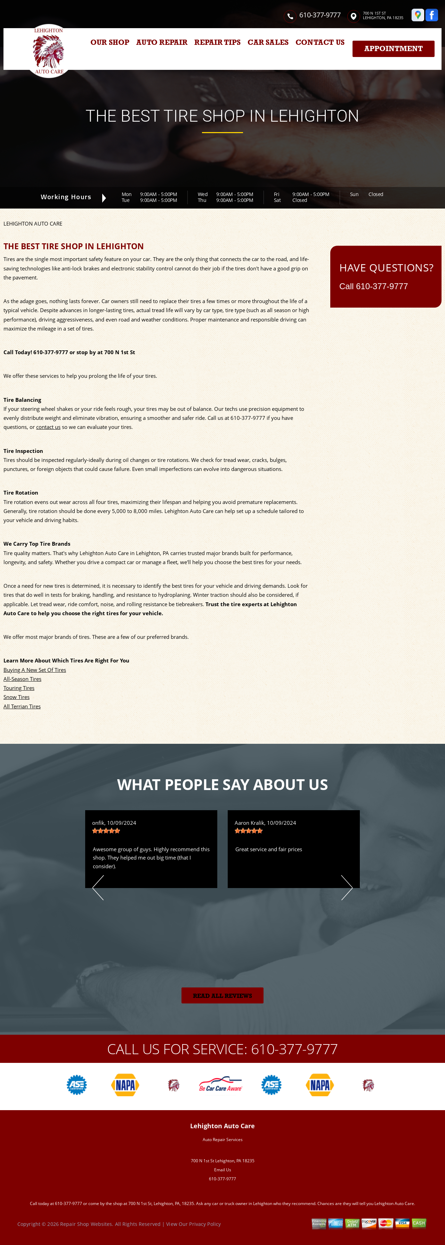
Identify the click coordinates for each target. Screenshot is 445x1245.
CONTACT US (320, 42)
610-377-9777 (319, 14)
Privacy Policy (205, 1224)
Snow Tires (16, 696)
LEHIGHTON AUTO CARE (32, 223)
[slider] (106, 830)
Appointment (393, 48)
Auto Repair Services (223, 1139)
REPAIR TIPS (217, 42)
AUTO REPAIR (161, 42)
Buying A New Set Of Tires (34, 669)
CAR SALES (268, 42)
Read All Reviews (222, 996)
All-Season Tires (22, 678)
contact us (48, 426)
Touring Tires (18, 687)
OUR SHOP (110, 42)
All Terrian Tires (22, 706)
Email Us (222, 1170)
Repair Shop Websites (86, 1224)
